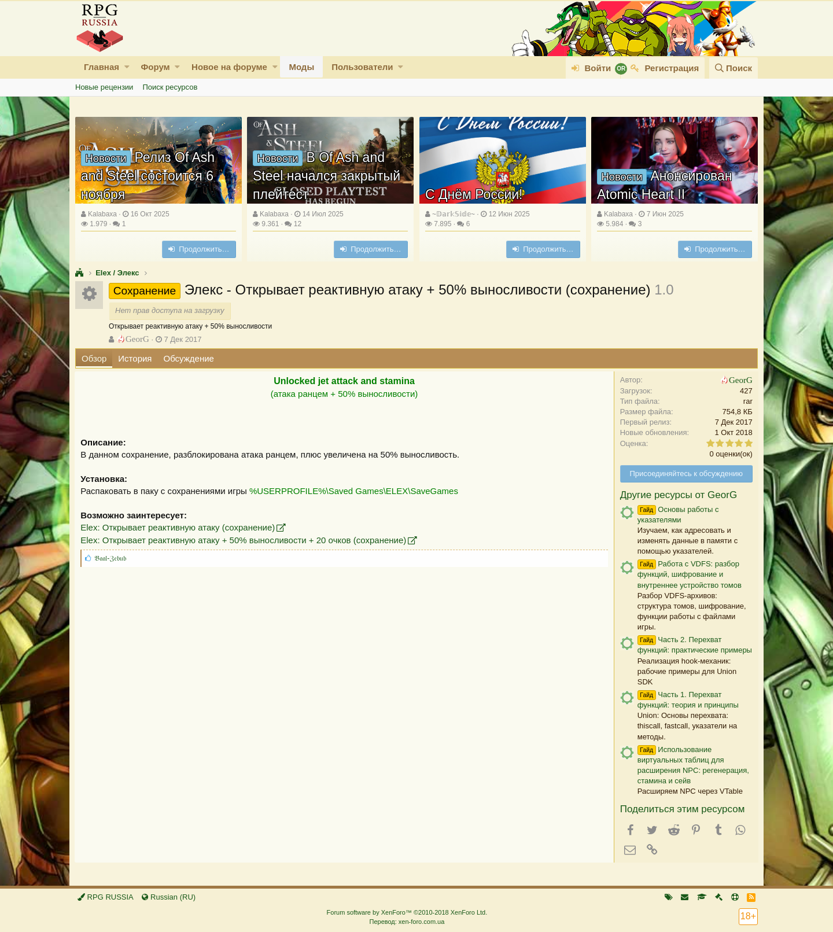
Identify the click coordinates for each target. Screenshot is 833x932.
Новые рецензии (104, 87)
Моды (301, 67)
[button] (126, 67)
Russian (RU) (169, 897)
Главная (101, 67)
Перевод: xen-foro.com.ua (406, 921)
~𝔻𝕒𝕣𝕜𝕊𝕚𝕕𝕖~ (453, 214)
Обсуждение (189, 358)
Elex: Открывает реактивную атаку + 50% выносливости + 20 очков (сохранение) (244, 540)
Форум (155, 67)
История (135, 358)
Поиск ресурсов (169, 87)
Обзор (94, 358)
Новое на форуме (229, 67)
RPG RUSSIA (106, 897)
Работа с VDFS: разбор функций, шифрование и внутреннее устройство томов (689, 574)
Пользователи (362, 67)
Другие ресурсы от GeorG (678, 494)
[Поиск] (733, 68)
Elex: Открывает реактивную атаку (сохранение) (178, 527)
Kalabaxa (102, 214)
